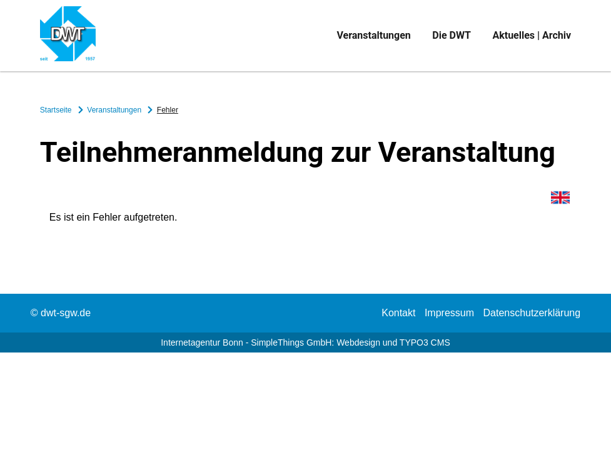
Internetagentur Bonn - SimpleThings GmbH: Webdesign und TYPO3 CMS (305, 343)
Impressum (449, 313)
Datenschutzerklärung (532, 313)
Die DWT (451, 35)
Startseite (57, 110)
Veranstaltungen (373, 35)
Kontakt (398, 313)
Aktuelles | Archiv (531, 35)
